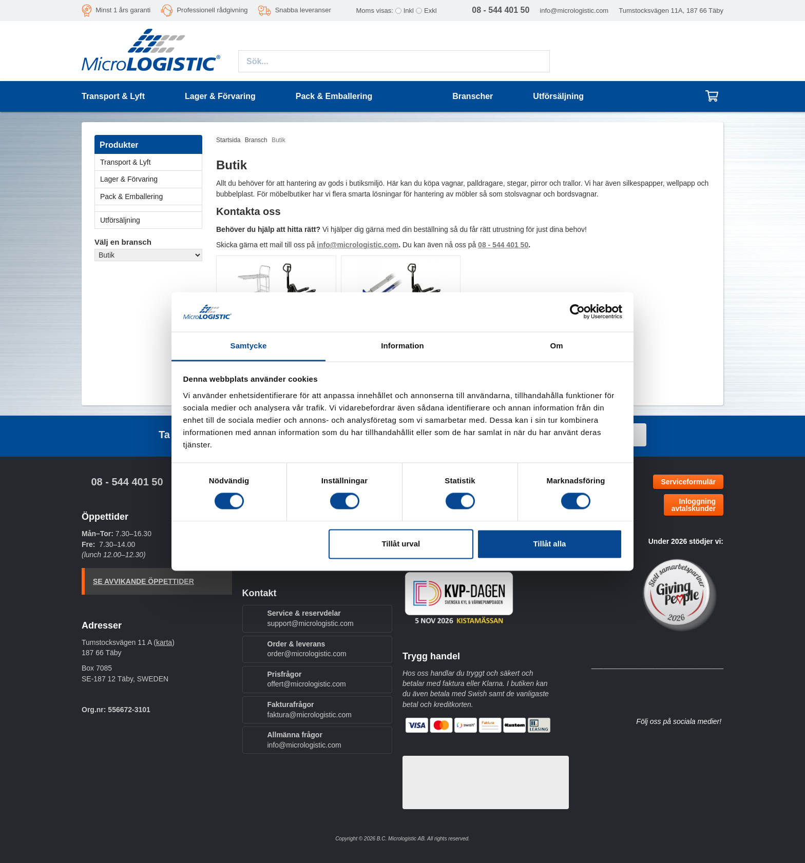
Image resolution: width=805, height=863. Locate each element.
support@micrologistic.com (310, 623)
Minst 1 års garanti (122, 10)
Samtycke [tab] (249, 345)
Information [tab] (402, 345)
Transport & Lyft (151, 162)
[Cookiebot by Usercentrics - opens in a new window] (577, 312)
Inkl (409, 10)
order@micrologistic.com (307, 654)
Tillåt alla (549, 543)
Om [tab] (556, 345)
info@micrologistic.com (574, 10)
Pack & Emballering (151, 196)
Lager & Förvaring (151, 179)
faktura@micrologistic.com (309, 715)
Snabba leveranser (303, 10)
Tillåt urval (400, 543)
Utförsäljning (558, 96)
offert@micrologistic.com (306, 684)
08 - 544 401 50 (127, 481)
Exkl (430, 10)
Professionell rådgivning (212, 10)
